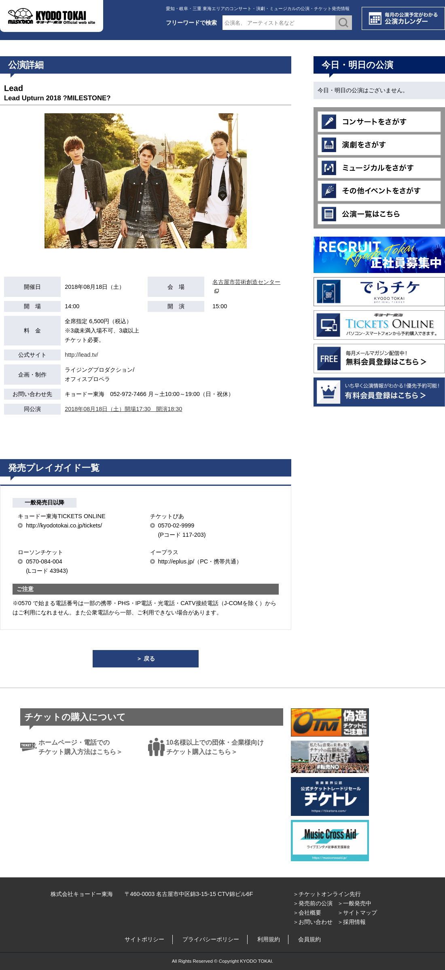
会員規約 (309, 939)
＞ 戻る (145, 658)
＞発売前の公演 (313, 903)
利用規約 (268, 939)
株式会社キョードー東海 (82, 894)
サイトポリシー (144, 939)
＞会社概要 (307, 912)
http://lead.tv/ (81, 355)
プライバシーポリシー (210, 939)
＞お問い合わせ (313, 922)
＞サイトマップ (357, 912)
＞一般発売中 (354, 903)
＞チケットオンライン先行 (327, 894)
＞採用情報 (351, 922)
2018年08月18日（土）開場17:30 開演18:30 (123, 409)
